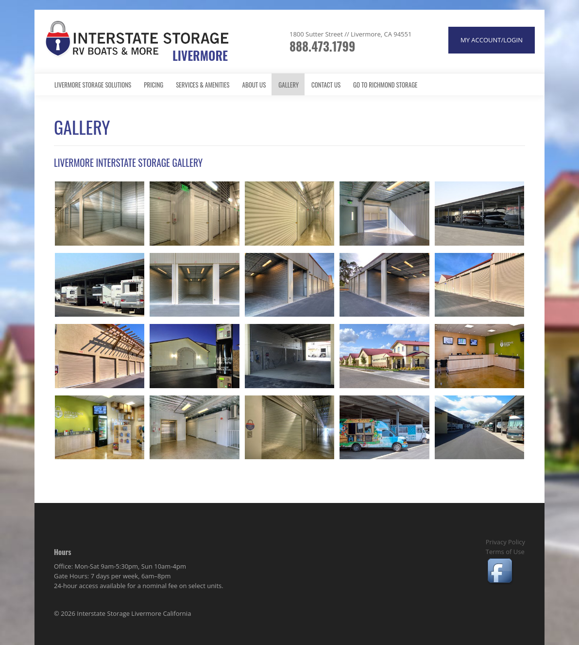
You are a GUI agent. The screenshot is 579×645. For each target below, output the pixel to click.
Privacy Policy (505, 542)
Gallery (288, 85)
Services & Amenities (202, 85)
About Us (254, 85)
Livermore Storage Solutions (92, 85)
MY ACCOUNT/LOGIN (491, 40)
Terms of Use (505, 551)
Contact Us (326, 85)
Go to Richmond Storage (385, 85)
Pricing (153, 85)
